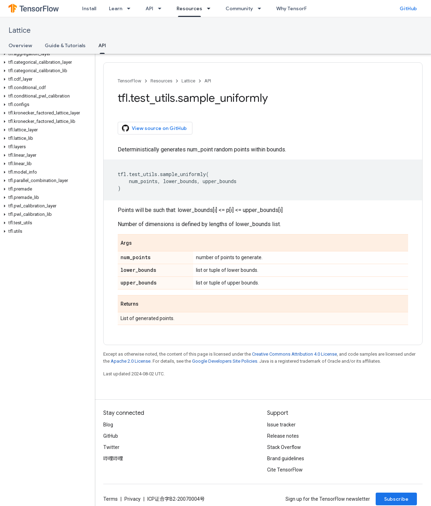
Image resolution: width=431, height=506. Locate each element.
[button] (46, 54)
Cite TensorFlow (285, 470)
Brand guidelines (285, 458)
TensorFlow (129, 80)
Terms (110, 499)
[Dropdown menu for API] (161, 8)
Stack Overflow (284, 447)
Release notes (283, 436)
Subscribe (396, 499)
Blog (108, 424)
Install (89, 8)
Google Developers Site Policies (224, 361)
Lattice (19, 30)
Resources (161, 80)
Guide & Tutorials (65, 45)
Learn (115, 8)
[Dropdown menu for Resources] (210, 8)
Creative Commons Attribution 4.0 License (294, 354)
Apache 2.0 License (130, 361)
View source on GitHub (154, 128)
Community (239, 8)
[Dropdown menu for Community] (261, 8)
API (149, 8)
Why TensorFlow (295, 8)
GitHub (408, 8)
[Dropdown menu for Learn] (130, 8)
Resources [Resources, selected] (189, 8)
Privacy (132, 499)
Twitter (111, 447)
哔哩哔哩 (113, 458)
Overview (20, 45)
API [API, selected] (102, 45)
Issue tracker (281, 424)
